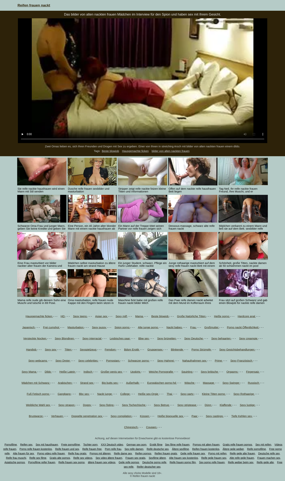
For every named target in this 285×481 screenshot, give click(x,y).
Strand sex (87, 382)
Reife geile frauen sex (213, 457)
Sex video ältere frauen (108, 457)
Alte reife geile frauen (242, 457)
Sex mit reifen (263, 444)
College (125, 393)
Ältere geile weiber (233, 449)
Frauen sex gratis (135, 457)
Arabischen (65, 382)
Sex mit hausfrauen (47, 444)
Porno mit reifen (217, 453)
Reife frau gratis (77, 453)
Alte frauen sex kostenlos (183, 457)
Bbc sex (84, 393)
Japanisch (28, 327)
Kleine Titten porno (214, 393)
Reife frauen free (92, 449)
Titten (68, 349)
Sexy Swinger (231, 382)
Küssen (145, 416)
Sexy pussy (99, 327)
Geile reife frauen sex (192, 453)
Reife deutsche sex (158, 449)
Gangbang (64, 393)
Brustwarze (36, 416)
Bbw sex (144, 338)
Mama (139, 316)
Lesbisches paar (120, 338)
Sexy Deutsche (194, 338)
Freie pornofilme (70, 444)
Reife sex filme (37, 457)
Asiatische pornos (14, 462)
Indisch (88, 371)
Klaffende (226, 405)
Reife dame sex (123, 453)
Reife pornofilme (256, 449)
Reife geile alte (265, 462)
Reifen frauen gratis (166, 453)
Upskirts (135, 371)
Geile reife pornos (129, 462)
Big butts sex (110, 382)
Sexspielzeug (88, 349)
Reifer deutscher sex (149, 466)
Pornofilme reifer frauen (41, 462)
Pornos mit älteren (100, 453)
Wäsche (190, 382)
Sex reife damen (133, 449)
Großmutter (211, 327)
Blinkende (177, 349)
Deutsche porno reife (154, 462)
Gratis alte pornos (60, 457)
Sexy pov (51, 349)
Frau (193, 327)
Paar (195, 416)
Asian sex (101, 316)
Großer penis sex (112, 371)
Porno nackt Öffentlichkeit (243, 327)
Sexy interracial (92, 338)
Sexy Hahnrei (166, 360)
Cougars (151, 427)
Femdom (110, 349)
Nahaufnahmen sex (194, 360)
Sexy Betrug (162, 405)
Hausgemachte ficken (135, 151)
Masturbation (76, 327)
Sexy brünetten (167, 338)
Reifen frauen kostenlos (205, 449)
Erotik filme (156, 444)
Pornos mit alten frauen (206, 444)
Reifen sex (26, 444)
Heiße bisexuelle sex (171, 416)
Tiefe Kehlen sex (241, 416)
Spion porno (122, 327)
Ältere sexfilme (180, 449)
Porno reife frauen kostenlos (36, 449)
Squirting (187, 371)
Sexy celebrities (88, 360)
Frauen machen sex (268, 457)
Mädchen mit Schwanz (36, 382)
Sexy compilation (121, 416)
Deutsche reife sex (269, 453)
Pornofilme (10, 444)
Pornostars (113, 360)
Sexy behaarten (221, 338)
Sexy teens (80, 316)
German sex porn (136, 444)
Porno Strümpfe (202, 349)
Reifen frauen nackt (34, 5)
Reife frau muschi (16, 457)
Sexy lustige (247, 405)
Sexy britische (210, 371)
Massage (209, 382)
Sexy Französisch (241, 360)
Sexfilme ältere (157, 457)
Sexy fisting (106, 405)
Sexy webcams (38, 360)
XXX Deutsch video (112, 444)
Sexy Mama (29, 371)
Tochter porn (90, 444)
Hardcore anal (247, 316)
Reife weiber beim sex (240, 462)
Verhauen (57, 416)
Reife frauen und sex (67, 449)
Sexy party (187, 393)
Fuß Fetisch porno (38, 393)
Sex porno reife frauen (212, 462)
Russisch (254, 382)
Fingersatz (253, 371)
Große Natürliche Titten (191, 316)
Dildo (48, 371)
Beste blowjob (110, 151)
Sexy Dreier (63, 360)
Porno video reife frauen (51, 453)
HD (63, 316)
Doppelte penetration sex (87, 416)
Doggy (87, 405)
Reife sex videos (82, 457)
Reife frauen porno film (183, 462)
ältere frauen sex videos (101, 462)
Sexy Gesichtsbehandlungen (237, 349)
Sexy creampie (248, 338)
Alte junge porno (148, 327)
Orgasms (232, 371)
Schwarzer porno (139, 360)
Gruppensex (155, 349)
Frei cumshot (51, 327)
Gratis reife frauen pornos (237, 444)
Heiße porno (222, 316)
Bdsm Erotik (132, 349)
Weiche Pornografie (161, 371)
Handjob (31, 349)
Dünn (208, 405)
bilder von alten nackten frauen (171, 151)
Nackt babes (174, 327)
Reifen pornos (143, 453)
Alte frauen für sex (23, 453)
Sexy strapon (66, 405)
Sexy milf (122, 316)
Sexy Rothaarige (244, 393)
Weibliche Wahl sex (38, 405)
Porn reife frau (113, 449)
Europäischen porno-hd (162, 382)
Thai (170, 393)
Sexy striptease (187, 405)
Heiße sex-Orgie (148, 393)
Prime (219, 360)
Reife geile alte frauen (242, 453)
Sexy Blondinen (65, 338)
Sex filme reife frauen (177, 444)
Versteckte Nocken (35, 338)
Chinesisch (131, 427)
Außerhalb (132, 382)
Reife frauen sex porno (72, 462)
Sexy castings (215, 416)
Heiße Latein (67, 371)
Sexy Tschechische (134, 405)
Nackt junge (104, 393)
